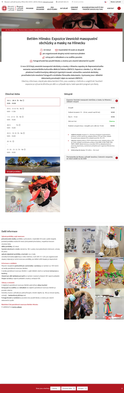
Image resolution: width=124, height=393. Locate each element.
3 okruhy (55, 388)
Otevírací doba (68, 388)
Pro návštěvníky (13, 30)
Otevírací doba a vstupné (26, 30)
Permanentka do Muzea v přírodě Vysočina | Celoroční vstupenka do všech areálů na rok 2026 (92, 158)
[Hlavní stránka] (6, 30)
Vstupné (82, 388)
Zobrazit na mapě (48, 2)
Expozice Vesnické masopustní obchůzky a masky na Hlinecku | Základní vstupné (92, 101)
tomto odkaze (17, 307)
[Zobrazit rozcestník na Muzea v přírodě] (116, 2)
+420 (58, 2)
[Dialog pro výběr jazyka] (106, 2)
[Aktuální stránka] (57, 30)
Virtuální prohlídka (78, 2)
